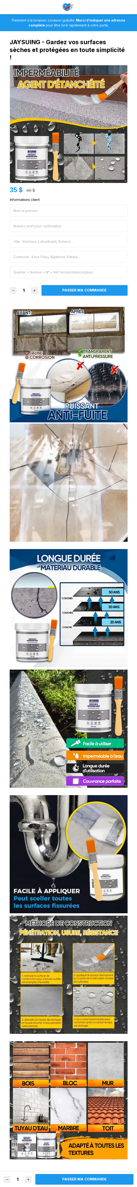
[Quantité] (24, 290)
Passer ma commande (84, 290)
